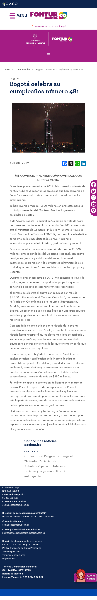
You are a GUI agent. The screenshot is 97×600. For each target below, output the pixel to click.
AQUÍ (63, 26)
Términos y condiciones (13, 555)
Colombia (31, 451)
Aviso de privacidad (11, 551)
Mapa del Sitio (9, 558)
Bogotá (14, 78)
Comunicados (23, 69)
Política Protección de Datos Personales (21, 548)
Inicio (7, 69)
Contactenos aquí (10, 487)
